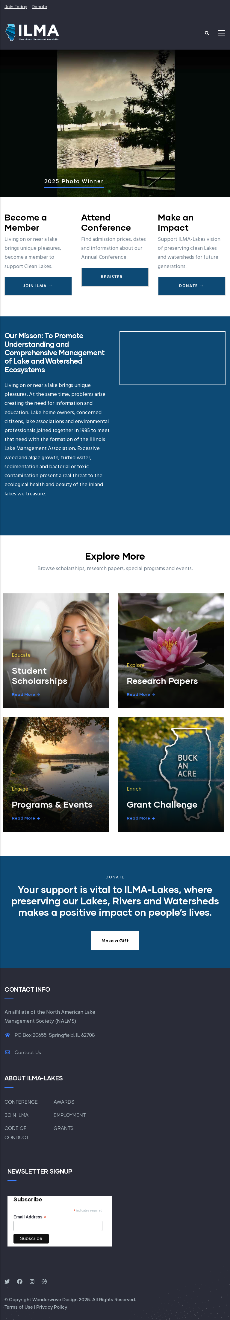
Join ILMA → (38, 286)
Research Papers (101, 680)
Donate (39, 7)
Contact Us (22, 1052)
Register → (115, 277)
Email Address (29, 1217)
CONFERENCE (21, 1102)
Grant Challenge (101, 804)
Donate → (191, 286)
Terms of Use (18, 1307)
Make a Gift (115, 940)
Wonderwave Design (55, 1300)
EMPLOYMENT (70, 1115)
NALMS (66, 1021)
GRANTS (64, 1128)
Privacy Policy (51, 1307)
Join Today (15, 7)
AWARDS (64, 1102)
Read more (77, 694)
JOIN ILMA (16, 1115)
